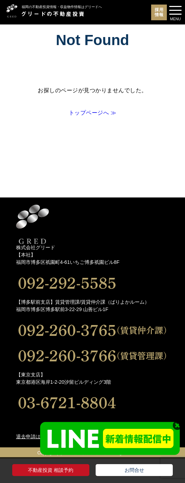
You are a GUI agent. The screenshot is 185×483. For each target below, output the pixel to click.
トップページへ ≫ (93, 113)
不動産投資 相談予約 (50, 470)
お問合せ (134, 470)
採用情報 (159, 12)
